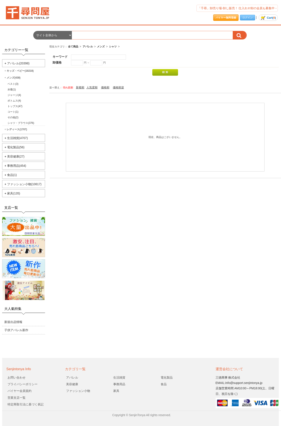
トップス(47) (15, 106)
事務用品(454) (16, 165)
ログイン (247, 17)
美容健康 (72, 384)
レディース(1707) (17, 129)
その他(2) (13, 117)
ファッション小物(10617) (24, 184)
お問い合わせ (17, 377)
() (268, 17)
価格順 (105, 87)
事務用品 (119, 384)
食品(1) (12, 175)
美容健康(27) (15, 156)
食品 (164, 384)
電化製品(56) (15, 147)
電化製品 (167, 377)
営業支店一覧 (17, 397)
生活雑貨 (119, 377)
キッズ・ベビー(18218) (20, 70)
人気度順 (92, 87)
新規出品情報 (13, 322)
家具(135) (13, 193)
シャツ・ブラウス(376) (21, 122)
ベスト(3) (13, 83)
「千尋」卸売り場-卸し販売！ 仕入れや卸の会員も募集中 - (237, 8)
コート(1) (13, 111)
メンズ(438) (13, 77)
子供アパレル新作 (16, 330)
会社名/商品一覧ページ (31, 13)
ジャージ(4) (14, 95)
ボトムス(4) (14, 100)
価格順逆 (118, 87)
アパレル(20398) (18, 63)
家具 (116, 391)
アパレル (88, 46)
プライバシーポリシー (23, 384)
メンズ (101, 46)
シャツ (113, 46)
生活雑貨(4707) (17, 138)
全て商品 (73, 46)
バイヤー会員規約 (20, 391)
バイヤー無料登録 (226, 17)
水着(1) (12, 89)
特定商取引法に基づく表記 (26, 404)
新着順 (80, 87)
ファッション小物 (78, 391)
